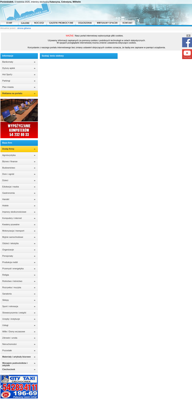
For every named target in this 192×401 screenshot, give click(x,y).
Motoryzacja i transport (13, 231)
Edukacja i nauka (10, 186)
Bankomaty (7, 62)
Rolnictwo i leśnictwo (12, 281)
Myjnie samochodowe (12, 237)
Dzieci (5, 180)
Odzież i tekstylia (10, 243)
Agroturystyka (9, 155)
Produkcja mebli (10, 262)
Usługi (5, 325)
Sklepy (5, 300)
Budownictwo (8, 168)
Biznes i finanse (10, 161)
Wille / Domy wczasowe (13, 331)
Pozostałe (7, 350)
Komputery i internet (12, 218)
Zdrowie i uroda (9, 338)
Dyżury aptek (8, 68)
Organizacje (8, 249)
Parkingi (6, 81)
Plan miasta (8, 87)
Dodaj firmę (8, 149)
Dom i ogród (8, 174)
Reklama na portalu (12, 93)
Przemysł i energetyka (13, 268)
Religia (5, 275)
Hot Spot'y (7, 74)
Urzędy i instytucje (11, 319)
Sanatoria (7, 294)
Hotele (5, 205)
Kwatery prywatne (11, 224)
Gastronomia (8, 193)
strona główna (24, 28)
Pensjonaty (7, 256)
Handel (5, 199)
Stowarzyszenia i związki (14, 312)
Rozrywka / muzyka (11, 287)
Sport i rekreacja (10, 306)
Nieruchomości (9, 344)
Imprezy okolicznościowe (14, 212)
